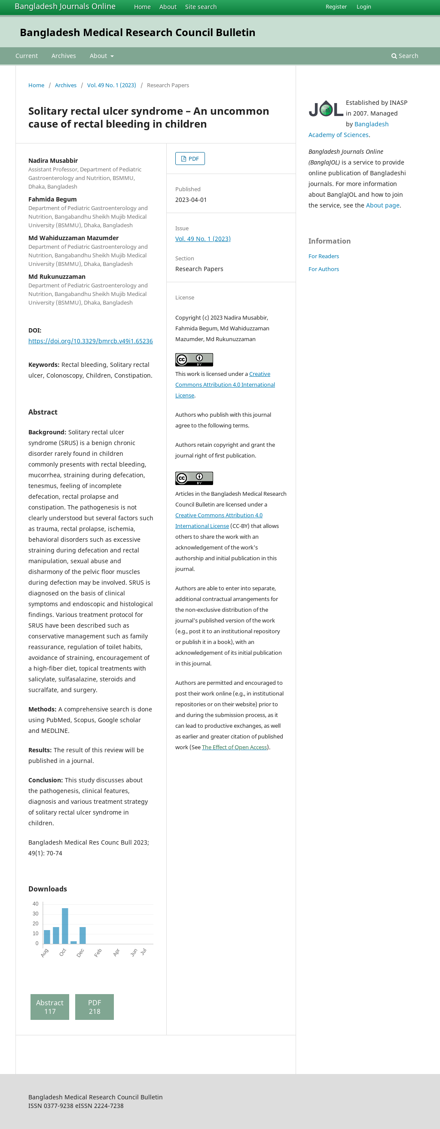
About (168, 7)
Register (336, 6)
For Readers (324, 256)
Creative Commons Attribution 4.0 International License (225, 384)
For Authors (324, 269)
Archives (64, 56)
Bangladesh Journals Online (65, 6)
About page (383, 205)
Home (142, 7)
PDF (193, 158)
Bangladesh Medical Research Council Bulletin (138, 32)
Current (26, 56)
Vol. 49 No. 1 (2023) (111, 85)
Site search (201, 7)
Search (405, 56)
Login (364, 6)
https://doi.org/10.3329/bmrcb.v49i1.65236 (90, 341)
